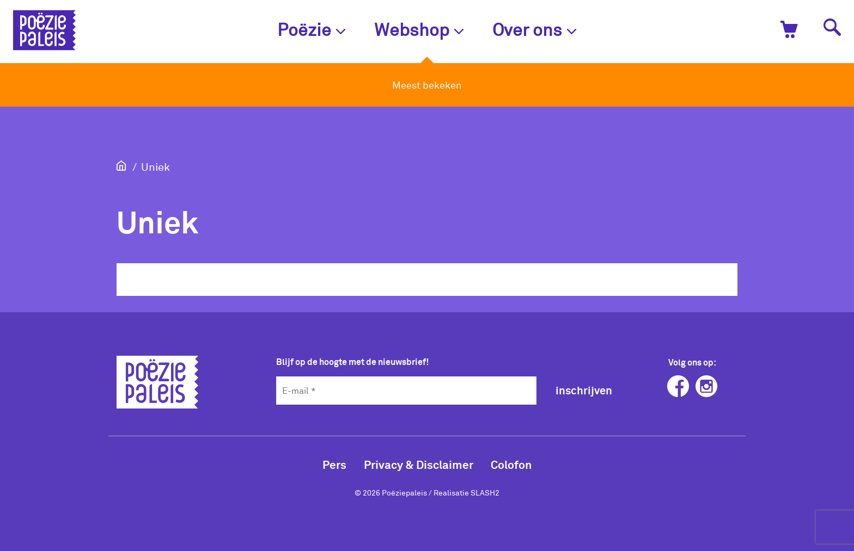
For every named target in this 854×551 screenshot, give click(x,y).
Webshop (419, 29)
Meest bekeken (427, 85)
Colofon (511, 464)
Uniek (155, 166)
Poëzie (311, 29)
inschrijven (584, 390)
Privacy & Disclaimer (418, 464)
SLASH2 (485, 492)
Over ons (534, 29)
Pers (334, 464)
